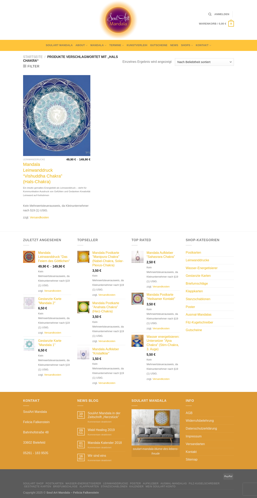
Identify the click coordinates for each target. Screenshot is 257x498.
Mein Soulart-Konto (160, 486)
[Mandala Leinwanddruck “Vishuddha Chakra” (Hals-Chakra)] (56, 115)
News (174, 45)
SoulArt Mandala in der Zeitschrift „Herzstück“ (104, 415)
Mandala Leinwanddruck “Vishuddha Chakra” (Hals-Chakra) (42, 173)
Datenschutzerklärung (201, 428)
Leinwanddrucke (197, 260)
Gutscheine (158, 45)
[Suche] (209, 14)
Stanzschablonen (198, 299)
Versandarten (195, 444)
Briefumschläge (197, 283)
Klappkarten (194, 291)
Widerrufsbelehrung (200, 420)
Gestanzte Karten (198, 275)
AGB (189, 413)
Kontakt (203, 45)
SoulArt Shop (33, 483)
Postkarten (193, 252)
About (81, 45)
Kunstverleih (137, 45)
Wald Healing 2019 (101, 430)
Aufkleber (150, 483)
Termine (116, 45)
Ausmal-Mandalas (198, 314)
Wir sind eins (97, 455)
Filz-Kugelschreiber (199, 322)
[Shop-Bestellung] (204, 62)
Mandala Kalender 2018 (105, 442)
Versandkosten (39, 217)
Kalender (137, 486)
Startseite (33, 57)
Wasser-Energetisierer (202, 268)
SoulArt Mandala (59, 45)
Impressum (194, 436)
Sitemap (192, 459)
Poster (190, 307)
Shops (187, 45)
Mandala (98, 45)
